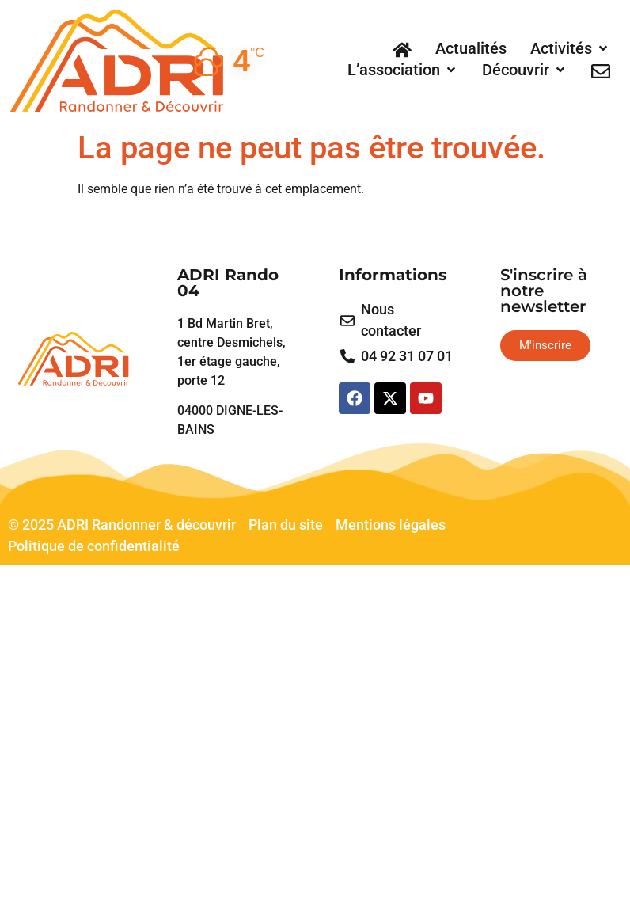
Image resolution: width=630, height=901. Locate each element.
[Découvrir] (524, 70)
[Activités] (570, 48)
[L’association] (403, 70)
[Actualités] (470, 48)
